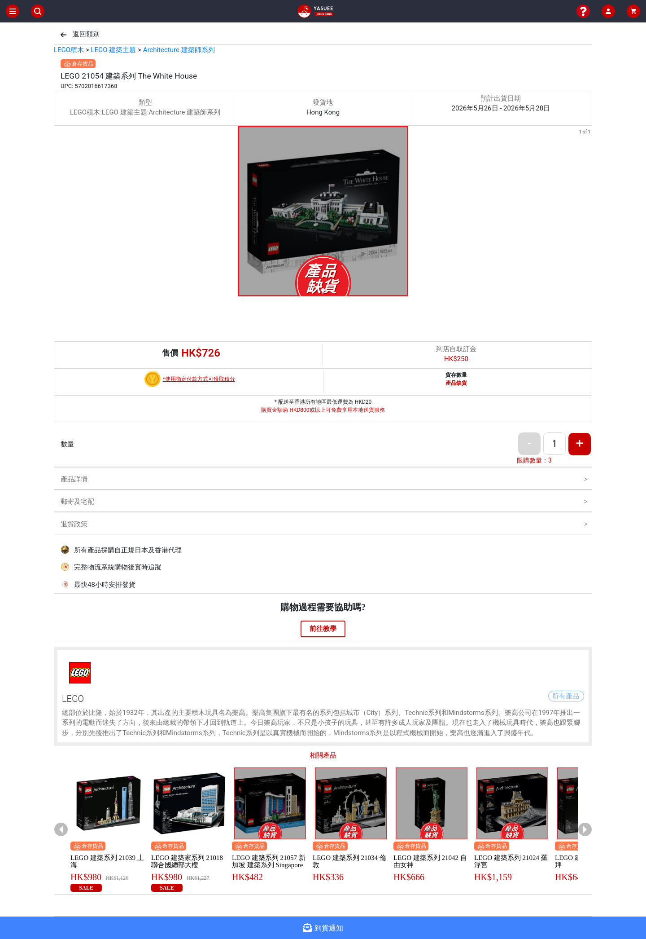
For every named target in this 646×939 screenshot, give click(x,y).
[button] (323, 290)
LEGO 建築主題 (113, 50)
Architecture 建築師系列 (179, 50)
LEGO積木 (69, 50)
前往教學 (323, 628)
